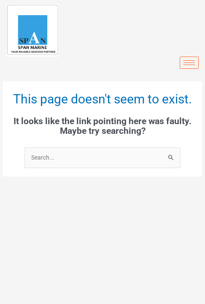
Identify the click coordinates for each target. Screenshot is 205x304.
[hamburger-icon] (189, 63)
